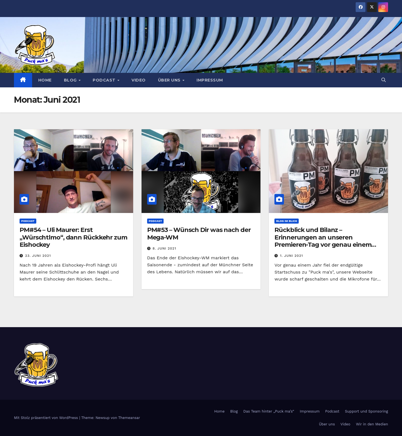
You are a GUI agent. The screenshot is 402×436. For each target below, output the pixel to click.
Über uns (170, 80)
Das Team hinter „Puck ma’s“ (268, 411)
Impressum (210, 80)
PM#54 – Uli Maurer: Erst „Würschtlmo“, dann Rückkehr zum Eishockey (73, 237)
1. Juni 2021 (291, 256)
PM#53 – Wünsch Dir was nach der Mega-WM (199, 233)
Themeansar (129, 418)
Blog (71, 80)
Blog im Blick (286, 220)
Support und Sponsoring (366, 411)
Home (45, 80)
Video (138, 80)
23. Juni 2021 (38, 256)
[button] (383, 80)
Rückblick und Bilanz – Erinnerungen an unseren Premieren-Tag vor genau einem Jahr (322, 241)
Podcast (105, 80)
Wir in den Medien (372, 424)
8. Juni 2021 (164, 248)
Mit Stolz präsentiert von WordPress (46, 418)
